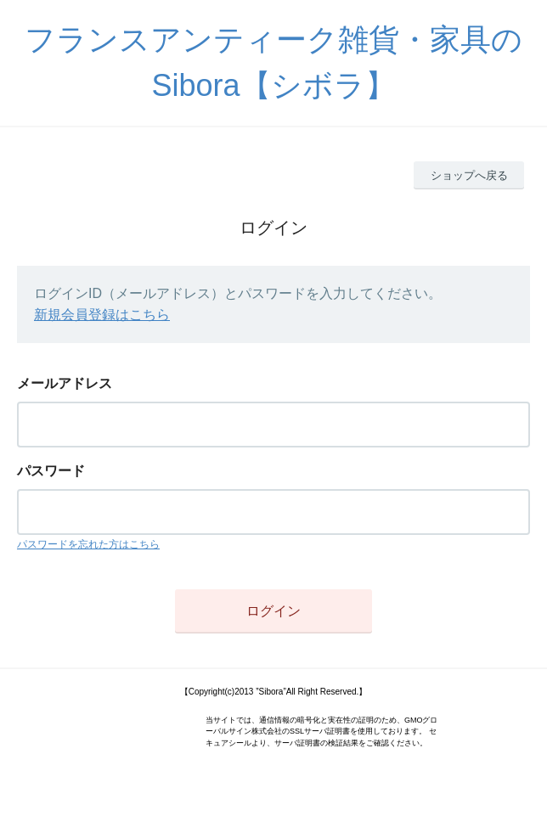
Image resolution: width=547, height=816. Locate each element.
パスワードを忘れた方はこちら (88, 544)
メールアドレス (64, 383)
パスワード (51, 471)
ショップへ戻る (469, 175)
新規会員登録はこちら (102, 314)
